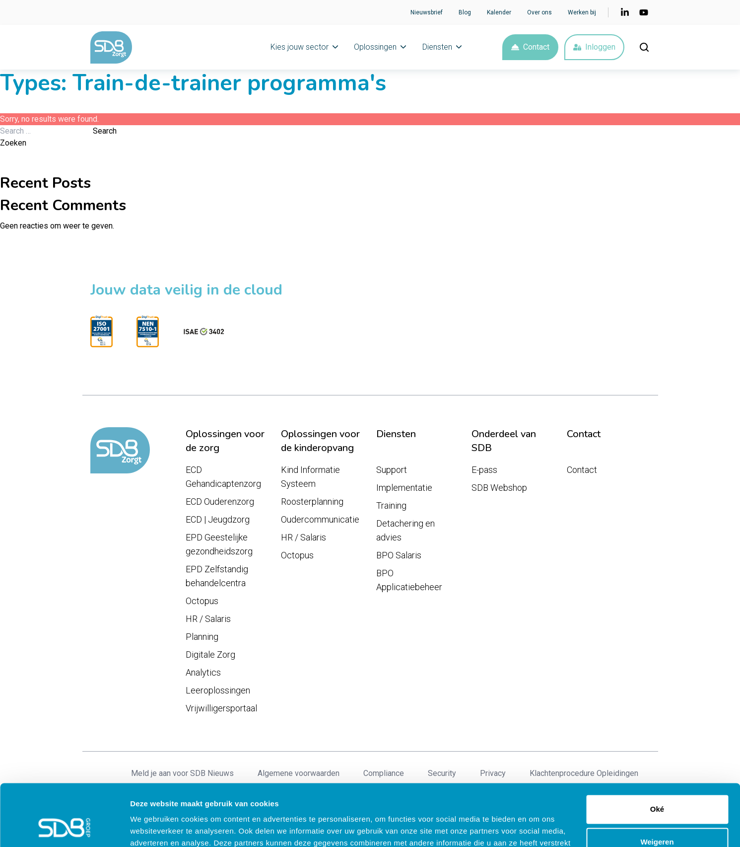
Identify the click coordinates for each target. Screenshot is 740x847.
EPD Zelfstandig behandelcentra (217, 576)
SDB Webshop (499, 487)
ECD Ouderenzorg (220, 501)
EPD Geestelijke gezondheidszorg (219, 544)
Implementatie (404, 487)
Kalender (499, 12)
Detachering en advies (405, 530)
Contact (530, 47)
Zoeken (13, 143)
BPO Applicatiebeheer (409, 580)
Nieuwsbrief (426, 12)
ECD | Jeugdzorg (218, 519)
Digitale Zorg (210, 654)
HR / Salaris (208, 619)
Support (391, 469)
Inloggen (594, 47)
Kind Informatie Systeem (310, 476)
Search (105, 131)
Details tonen (153, 827)
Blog (465, 12)
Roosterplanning (312, 501)
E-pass (484, 469)
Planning (202, 636)
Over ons (539, 12)
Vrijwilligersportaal (221, 708)
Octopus (202, 601)
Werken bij (582, 12)
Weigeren (656, 786)
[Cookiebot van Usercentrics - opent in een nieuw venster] (64, 827)
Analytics (203, 672)
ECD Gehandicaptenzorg (223, 476)
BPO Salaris (398, 555)
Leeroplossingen (218, 690)
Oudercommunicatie (320, 519)
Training (391, 505)
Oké (657, 754)
